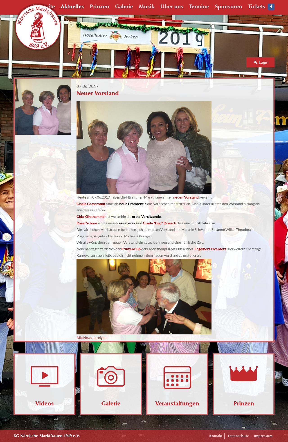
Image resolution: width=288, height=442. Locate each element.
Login (261, 62)
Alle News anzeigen (91, 337)
